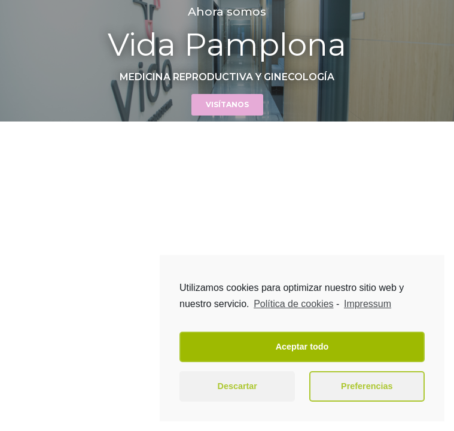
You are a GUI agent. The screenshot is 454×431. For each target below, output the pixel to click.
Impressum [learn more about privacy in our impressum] (367, 304)
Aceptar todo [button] (302, 346)
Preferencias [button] (366, 386)
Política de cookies (293, 304)
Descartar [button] (237, 386)
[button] (227, 105)
